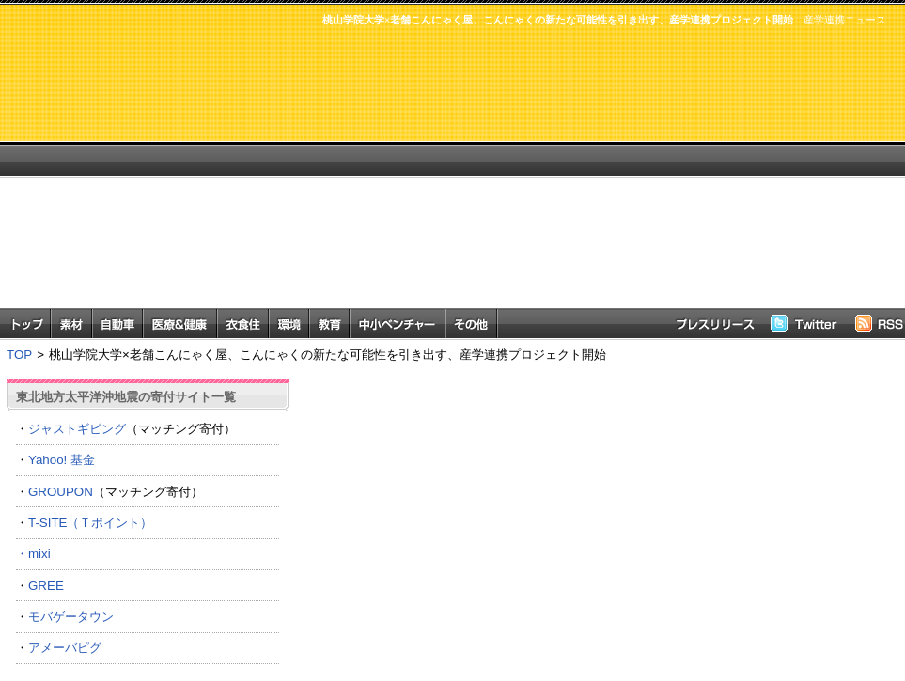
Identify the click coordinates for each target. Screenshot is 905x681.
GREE (46, 586)
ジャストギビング (77, 429)
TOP (19, 355)
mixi (39, 554)
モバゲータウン (71, 617)
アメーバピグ (64, 648)
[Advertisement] (537, 176)
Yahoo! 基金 (61, 460)
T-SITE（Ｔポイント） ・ (147, 538)
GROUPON (60, 492)
